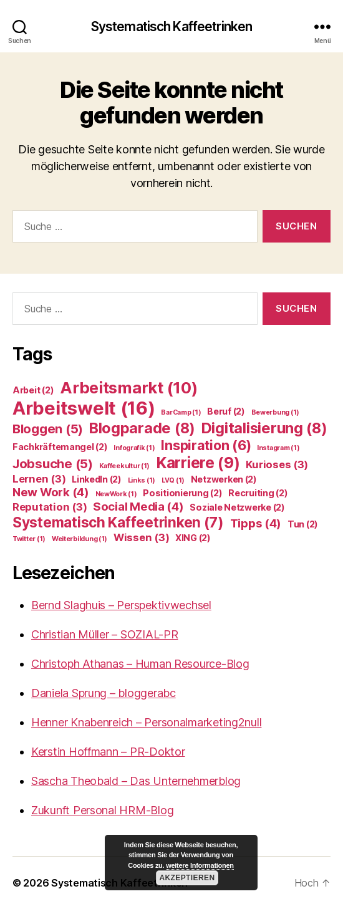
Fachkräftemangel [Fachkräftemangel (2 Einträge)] (60, 446)
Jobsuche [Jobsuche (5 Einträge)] (52, 463)
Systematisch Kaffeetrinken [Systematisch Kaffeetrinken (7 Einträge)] (118, 522)
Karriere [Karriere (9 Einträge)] (198, 462)
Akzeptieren (187, 877)
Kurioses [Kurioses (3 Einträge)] (277, 464)
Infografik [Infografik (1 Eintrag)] (134, 448)
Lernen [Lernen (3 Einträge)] (38, 479)
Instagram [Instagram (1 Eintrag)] (278, 448)
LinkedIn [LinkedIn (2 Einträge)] (97, 479)
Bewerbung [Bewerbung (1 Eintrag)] (275, 412)
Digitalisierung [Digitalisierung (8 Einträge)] (264, 428)
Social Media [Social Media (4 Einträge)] (138, 506)
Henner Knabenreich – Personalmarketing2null (146, 722)
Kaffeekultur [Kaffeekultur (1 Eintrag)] (124, 466)
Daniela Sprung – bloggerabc (103, 693)
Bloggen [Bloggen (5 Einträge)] (47, 428)
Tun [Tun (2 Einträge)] (302, 524)
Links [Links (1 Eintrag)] (142, 480)
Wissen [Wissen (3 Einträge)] (141, 537)
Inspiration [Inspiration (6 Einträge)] (206, 445)
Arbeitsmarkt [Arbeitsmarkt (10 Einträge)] (128, 387)
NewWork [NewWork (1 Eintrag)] (116, 494)
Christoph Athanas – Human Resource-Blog (140, 663)
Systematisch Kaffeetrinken (171, 26)
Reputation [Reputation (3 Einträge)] (49, 507)
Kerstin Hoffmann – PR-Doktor (108, 751)
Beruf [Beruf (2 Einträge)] (226, 411)
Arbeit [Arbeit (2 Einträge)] (33, 390)
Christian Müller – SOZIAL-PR (104, 634)
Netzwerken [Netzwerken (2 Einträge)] (224, 479)
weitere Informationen (200, 865)
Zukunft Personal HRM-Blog (102, 810)
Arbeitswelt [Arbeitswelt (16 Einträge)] (83, 408)
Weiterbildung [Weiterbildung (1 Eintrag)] (79, 539)
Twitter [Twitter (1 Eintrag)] (29, 539)
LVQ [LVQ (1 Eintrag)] (173, 480)
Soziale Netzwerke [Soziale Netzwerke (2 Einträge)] (237, 507)
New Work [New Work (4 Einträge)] (50, 492)
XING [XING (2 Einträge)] (193, 537)
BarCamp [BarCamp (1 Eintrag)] (181, 412)
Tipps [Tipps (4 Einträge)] (256, 523)
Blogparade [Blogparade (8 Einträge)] (142, 428)
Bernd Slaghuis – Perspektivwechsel (121, 605)
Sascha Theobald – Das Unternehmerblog (136, 780)
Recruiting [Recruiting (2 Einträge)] (257, 493)
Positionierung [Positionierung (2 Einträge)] (182, 493)
